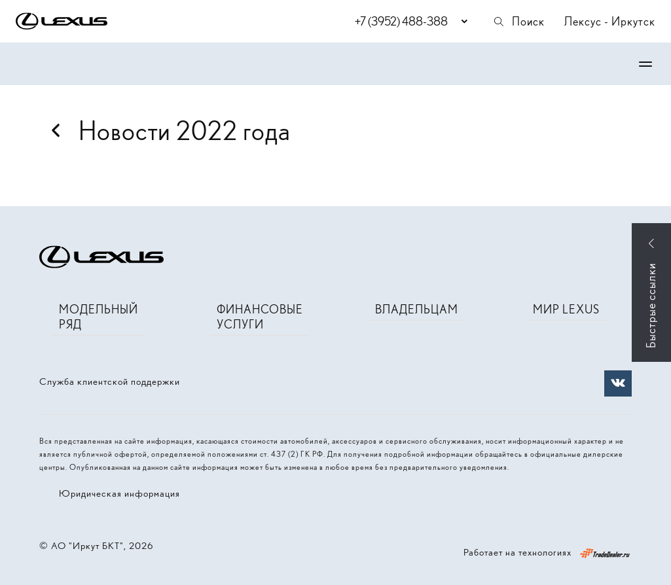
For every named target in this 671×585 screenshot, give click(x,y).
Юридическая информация (119, 493)
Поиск (518, 21)
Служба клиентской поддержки (109, 381)
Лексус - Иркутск (609, 21)
